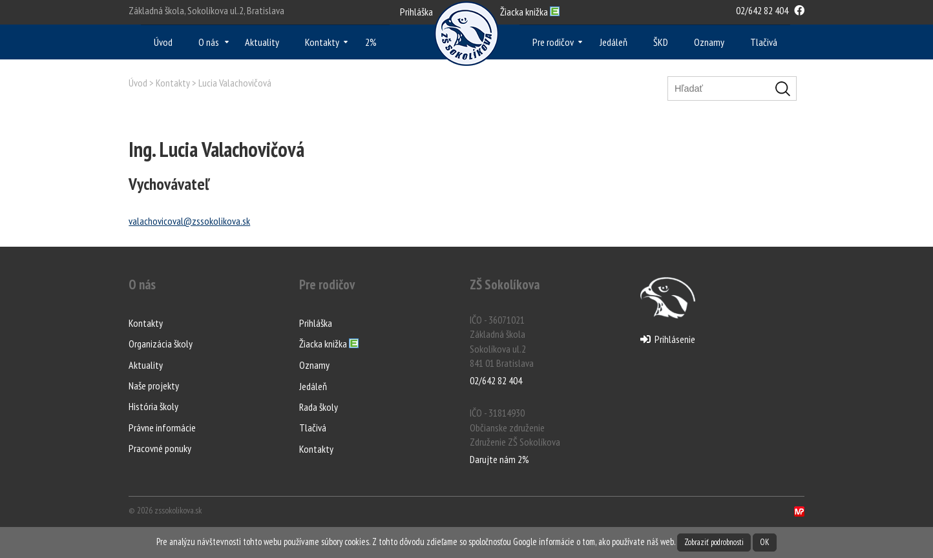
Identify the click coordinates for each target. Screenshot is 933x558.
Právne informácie (162, 427)
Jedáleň (613, 42)
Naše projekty (154, 385)
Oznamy (709, 42)
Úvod (163, 42)
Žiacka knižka (329, 344)
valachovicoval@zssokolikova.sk (189, 220)
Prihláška (416, 11)
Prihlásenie (667, 339)
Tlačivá (763, 42)
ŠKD (660, 42)
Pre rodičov (553, 42)
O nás (208, 42)
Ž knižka (530, 11)
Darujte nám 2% (499, 459)
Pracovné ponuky (160, 448)
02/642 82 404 (762, 10)
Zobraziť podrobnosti (714, 542)
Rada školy (318, 406)
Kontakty (322, 42)
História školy (153, 406)
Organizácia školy (161, 343)
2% (371, 42)
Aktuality (262, 42)
